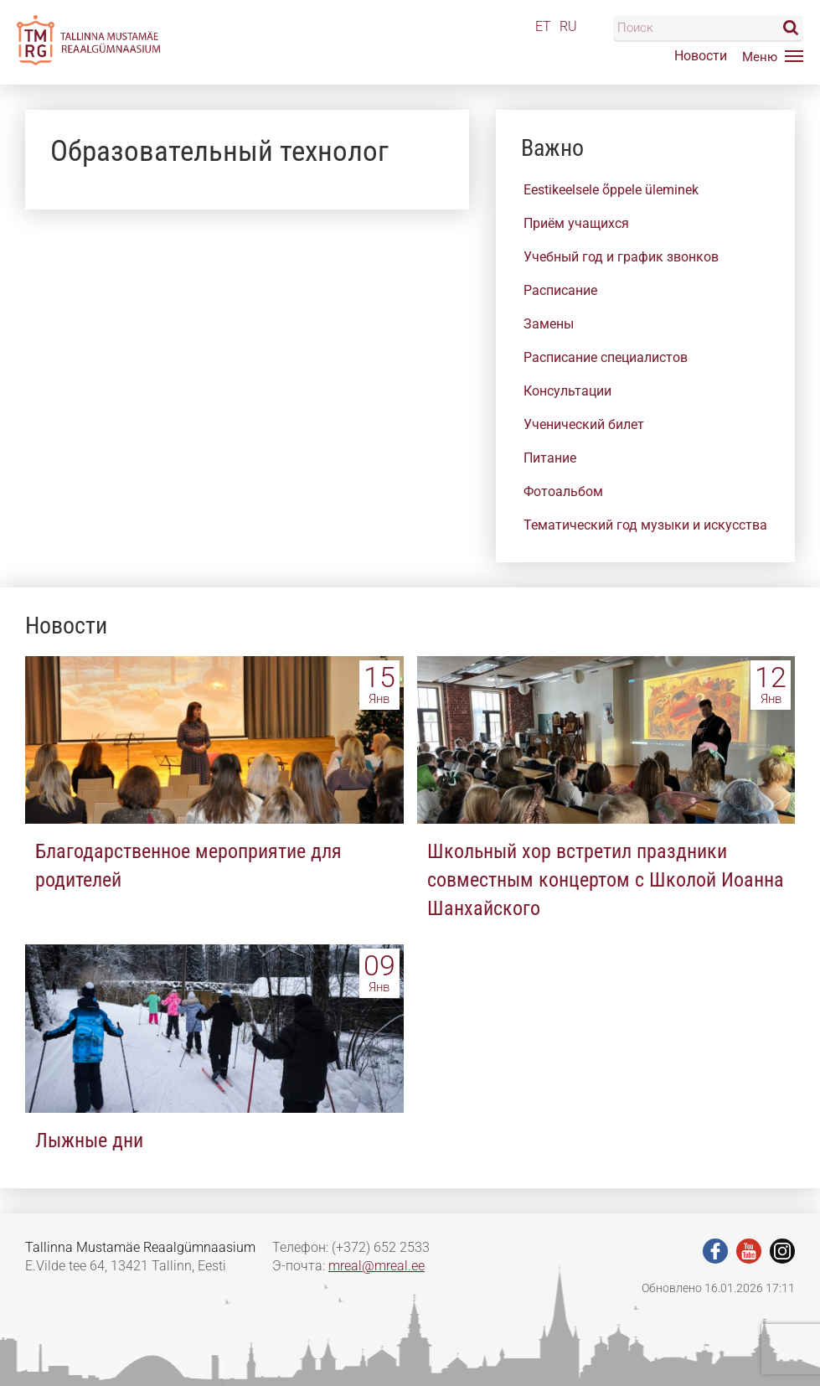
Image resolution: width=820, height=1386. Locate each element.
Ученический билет (583, 424)
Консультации (567, 391)
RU (568, 26)
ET (543, 26)
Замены (548, 324)
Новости (700, 56)
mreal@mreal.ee (376, 1266)
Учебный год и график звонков (621, 257)
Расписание (560, 290)
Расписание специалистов (605, 357)
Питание (549, 458)
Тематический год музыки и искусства (645, 525)
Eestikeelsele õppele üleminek (611, 190)
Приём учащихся (576, 223)
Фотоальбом (563, 491)
